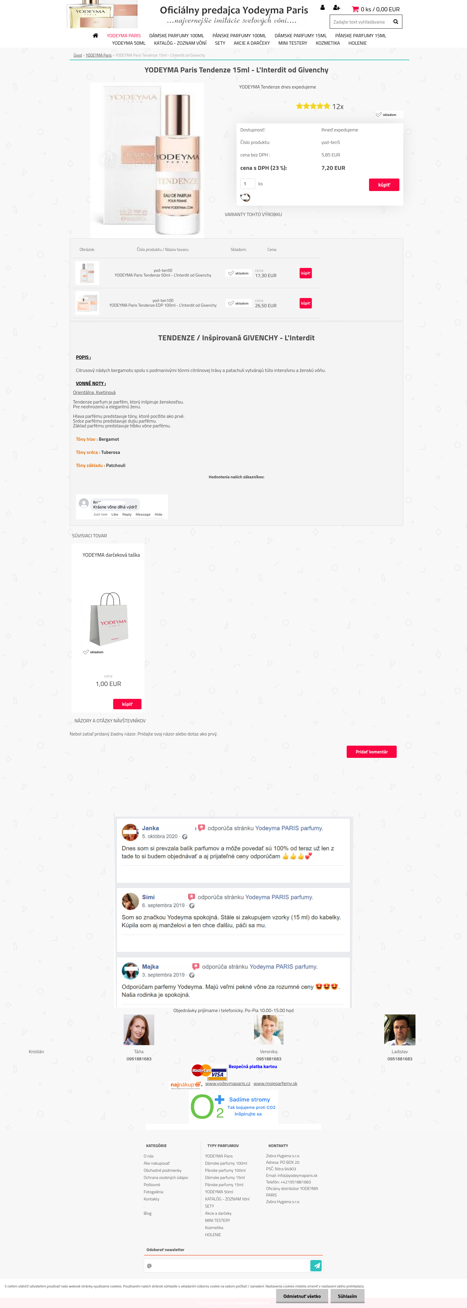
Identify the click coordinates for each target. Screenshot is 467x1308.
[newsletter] (316, 1265)
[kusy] (247, 184)
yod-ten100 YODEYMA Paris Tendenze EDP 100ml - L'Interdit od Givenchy (163, 302)
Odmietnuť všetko (302, 1296)
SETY (220, 43)
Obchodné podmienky (162, 1170)
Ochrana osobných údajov (166, 1177)
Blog (147, 1213)
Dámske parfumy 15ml (301, 35)
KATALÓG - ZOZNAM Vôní (180, 43)
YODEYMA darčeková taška (111, 555)
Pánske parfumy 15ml (360, 35)
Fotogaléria (153, 1191)
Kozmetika (328, 43)
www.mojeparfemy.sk (275, 1083)
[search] (395, 21)
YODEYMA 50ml (129, 43)
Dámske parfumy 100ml (176, 35)
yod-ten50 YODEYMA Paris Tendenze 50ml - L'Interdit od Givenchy (163, 272)
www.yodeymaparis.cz (228, 1083)
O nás (148, 1156)
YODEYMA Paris (124, 35)
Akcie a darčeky (252, 43)
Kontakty (151, 1199)
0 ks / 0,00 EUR (380, 9)
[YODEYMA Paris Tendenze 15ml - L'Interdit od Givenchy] (147, 85)
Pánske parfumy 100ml (239, 35)
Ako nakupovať (157, 1163)
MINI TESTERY (292, 43)
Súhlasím (347, 1296)
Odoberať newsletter (165, 1249)
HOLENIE (357, 43)
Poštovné (152, 1184)
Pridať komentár (372, 751)
